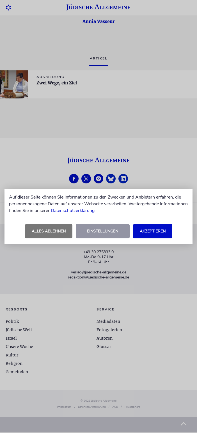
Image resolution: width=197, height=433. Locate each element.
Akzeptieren (153, 231)
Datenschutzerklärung (73, 211)
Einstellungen (102, 231)
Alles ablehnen (49, 231)
